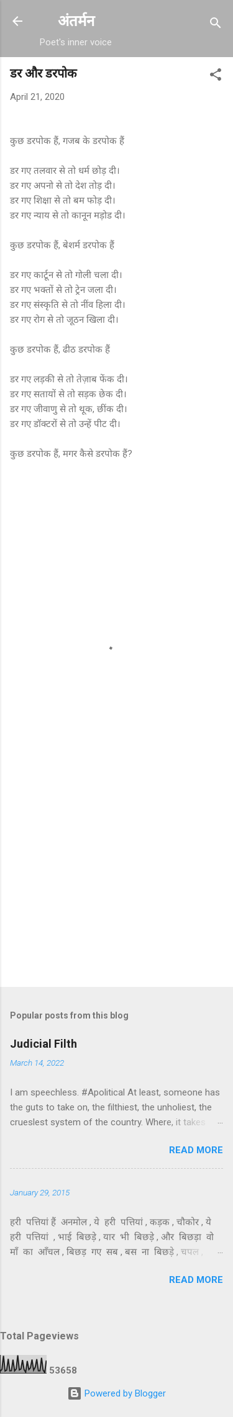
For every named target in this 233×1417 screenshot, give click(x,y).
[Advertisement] (116, 880)
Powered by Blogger (116, 1393)
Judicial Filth (43, 1043)
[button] (215, 76)
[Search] (215, 25)
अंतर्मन (76, 21)
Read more (196, 1150)
